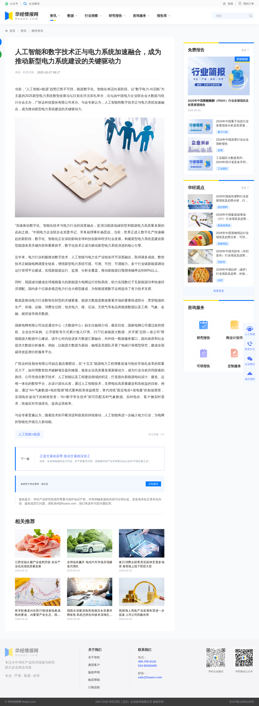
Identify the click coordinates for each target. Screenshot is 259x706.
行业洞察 (91, 15)
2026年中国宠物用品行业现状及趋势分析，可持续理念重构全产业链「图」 (232, 237)
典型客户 (94, 664)
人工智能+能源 (29, 434)
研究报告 (115, 15)
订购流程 (94, 687)
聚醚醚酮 (242, 59)
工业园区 (223, 168)
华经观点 (196, 187)
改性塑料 (223, 207)
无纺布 (221, 262)
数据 (70, 15)
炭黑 (220, 150)
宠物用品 (223, 243)
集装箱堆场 (224, 225)
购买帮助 (94, 679)
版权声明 (94, 672)
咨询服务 (139, 15)
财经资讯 (37, 30)
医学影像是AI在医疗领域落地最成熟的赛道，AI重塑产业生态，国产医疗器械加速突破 (37, 615)
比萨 (220, 280)
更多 (245, 50)
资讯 (53, 15)
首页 (12, 30)
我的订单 (246, 3)
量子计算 (223, 132)
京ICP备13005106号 (241, 701)
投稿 (228, 3)
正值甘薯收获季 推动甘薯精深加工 (65, 456)
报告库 (162, 15)
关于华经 (94, 657)
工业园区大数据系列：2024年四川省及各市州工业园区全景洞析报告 (232, 162)
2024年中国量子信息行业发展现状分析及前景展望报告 (232, 125)
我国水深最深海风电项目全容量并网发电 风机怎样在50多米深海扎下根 (89, 615)
